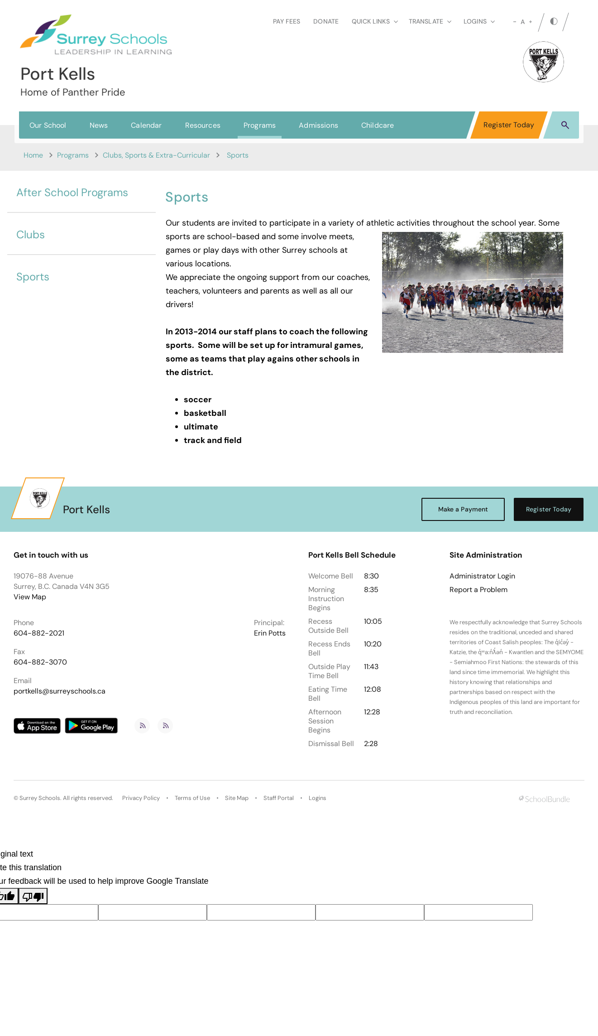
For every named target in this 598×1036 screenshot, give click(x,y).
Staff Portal (278, 798)
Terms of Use (192, 798)
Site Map (237, 798)
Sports (32, 277)
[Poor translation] (33, 896)
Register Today (508, 125)
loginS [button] (479, 21)
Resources (202, 125)
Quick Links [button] (375, 21)
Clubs (30, 234)
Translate (430, 21)
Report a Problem (478, 589)
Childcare (377, 125)
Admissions (318, 125)
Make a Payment (463, 509)
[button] (565, 125)
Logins (317, 798)
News (99, 125)
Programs (260, 125)
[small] (514, 21)
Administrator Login (482, 576)
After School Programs (72, 192)
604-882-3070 (40, 662)
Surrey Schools (39, 798)
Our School (48, 125)
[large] (530, 21)
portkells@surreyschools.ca (59, 691)
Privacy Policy (141, 798)
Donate (326, 21)
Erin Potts (270, 633)
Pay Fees (286, 21)
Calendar (146, 125)
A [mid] (523, 22)
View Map (30, 597)
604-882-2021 (39, 633)
